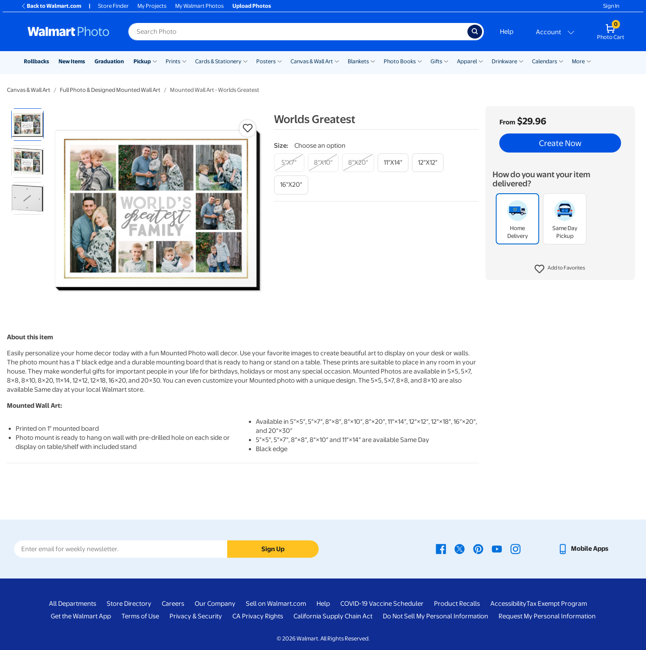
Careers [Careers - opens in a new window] (173, 604)
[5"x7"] (289, 162)
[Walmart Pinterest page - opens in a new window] (478, 548)
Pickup (142, 61)
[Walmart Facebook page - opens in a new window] (441, 548)
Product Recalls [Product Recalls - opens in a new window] (457, 604)
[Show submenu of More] (588, 60)
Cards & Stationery (218, 61)
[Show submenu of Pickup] (154, 60)
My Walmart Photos (199, 6)
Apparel (467, 61)
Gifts (436, 61)
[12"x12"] (428, 162)
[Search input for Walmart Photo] (297, 31)
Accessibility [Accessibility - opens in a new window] (508, 604)
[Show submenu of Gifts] (446, 60)
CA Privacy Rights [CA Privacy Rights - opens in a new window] (257, 616)
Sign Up (272, 549)
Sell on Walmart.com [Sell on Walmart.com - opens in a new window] (276, 604)
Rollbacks (36, 61)
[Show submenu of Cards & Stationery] (245, 60)
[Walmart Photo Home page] (68, 32)
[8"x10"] (323, 162)
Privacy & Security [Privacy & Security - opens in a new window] (196, 616)
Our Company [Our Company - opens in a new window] (215, 604)
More (578, 61)
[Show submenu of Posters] (279, 60)
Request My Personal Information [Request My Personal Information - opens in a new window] (547, 616)
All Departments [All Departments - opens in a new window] (72, 604)
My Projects (151, 6)
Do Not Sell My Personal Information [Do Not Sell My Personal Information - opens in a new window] (435, 616)
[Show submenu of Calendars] (561, 60)
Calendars (544, 61)
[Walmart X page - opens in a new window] (459, 548)
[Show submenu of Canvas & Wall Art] (336, 60)
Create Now (560, 143)
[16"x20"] (291, 185)
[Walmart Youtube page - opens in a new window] (497, 548)
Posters (266, 61)
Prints (173, 61)
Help (506, 32)
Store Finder (113, 6)
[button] (560, 269)
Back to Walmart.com (51, 6)
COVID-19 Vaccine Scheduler (382, 604)
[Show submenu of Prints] (184, 60)
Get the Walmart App (81, 616)
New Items (72, 61)
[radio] (27, 124)
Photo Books (400, 61)
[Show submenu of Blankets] (372, 60)
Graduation (109, 61)
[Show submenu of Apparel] (480, 60)
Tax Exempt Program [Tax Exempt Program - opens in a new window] (556, 604)
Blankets (358, 61)
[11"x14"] (393, 162)
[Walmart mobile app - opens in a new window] (583, 548)
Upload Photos (251, 6)
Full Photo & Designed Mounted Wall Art (110, 90)
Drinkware (504, 61)
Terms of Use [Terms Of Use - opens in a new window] (140, 616)
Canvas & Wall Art (311, 61)
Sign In (611, 6)
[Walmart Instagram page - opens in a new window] (515, 548)
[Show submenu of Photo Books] (419, 60)
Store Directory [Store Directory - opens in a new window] (129, 604)
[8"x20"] (358, 162)
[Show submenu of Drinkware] (521, 60)
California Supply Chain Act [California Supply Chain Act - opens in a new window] (333, 616)
